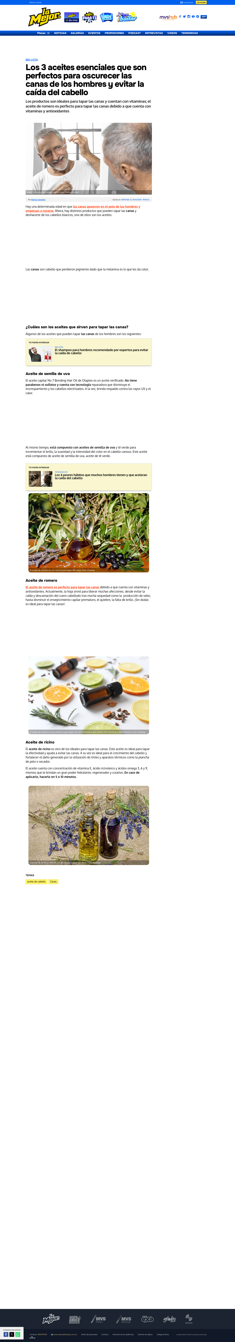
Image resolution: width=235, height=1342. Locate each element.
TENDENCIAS (189, 33)
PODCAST (134, 33)
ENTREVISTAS (154, 33)
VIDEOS (172, 33)
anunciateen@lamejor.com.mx (64, 1334)
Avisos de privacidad (89, 1334)
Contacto (105, 1334)
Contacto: (38, 1334)
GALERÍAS (77, 33)
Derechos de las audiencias (123, 1334)
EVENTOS (94, 33)
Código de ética (163, 1334)
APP (204, 16)
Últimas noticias (35, 2)
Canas (53, 881)
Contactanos (186, 2)
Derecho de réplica (145, 1334)
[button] (6, 1334)
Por (36, 199)
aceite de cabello (36, 881)
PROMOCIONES (114, 33)
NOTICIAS (60, 33)
